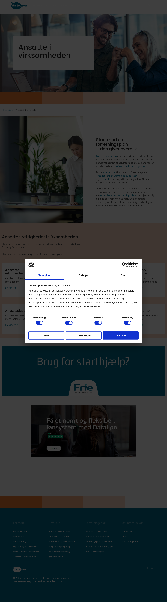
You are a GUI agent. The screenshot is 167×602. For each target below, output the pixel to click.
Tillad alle (120, 335)
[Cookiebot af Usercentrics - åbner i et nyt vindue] (127, 264)
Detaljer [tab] (83, 275)
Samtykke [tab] (44, 275)
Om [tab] (122, 275)
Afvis (46, 335)
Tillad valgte (83, 335)
